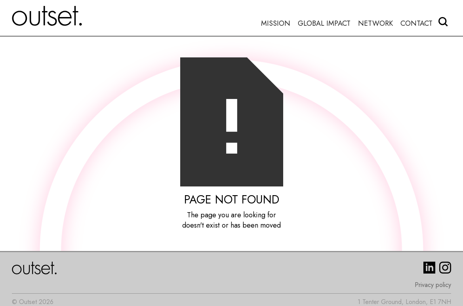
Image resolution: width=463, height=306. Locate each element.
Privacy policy (433, 284)
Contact (416, 24)
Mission (275, 24)
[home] (47, 16)
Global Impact (324, 24)
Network (375, 24)
